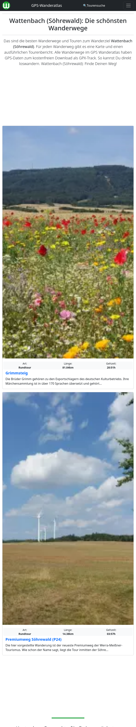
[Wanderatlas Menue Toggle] (128, 5)
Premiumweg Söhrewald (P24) (33, 639)
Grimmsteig (16, 373)
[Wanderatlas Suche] (94, 5)
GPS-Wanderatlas (46, 5)
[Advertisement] (68, 96)
